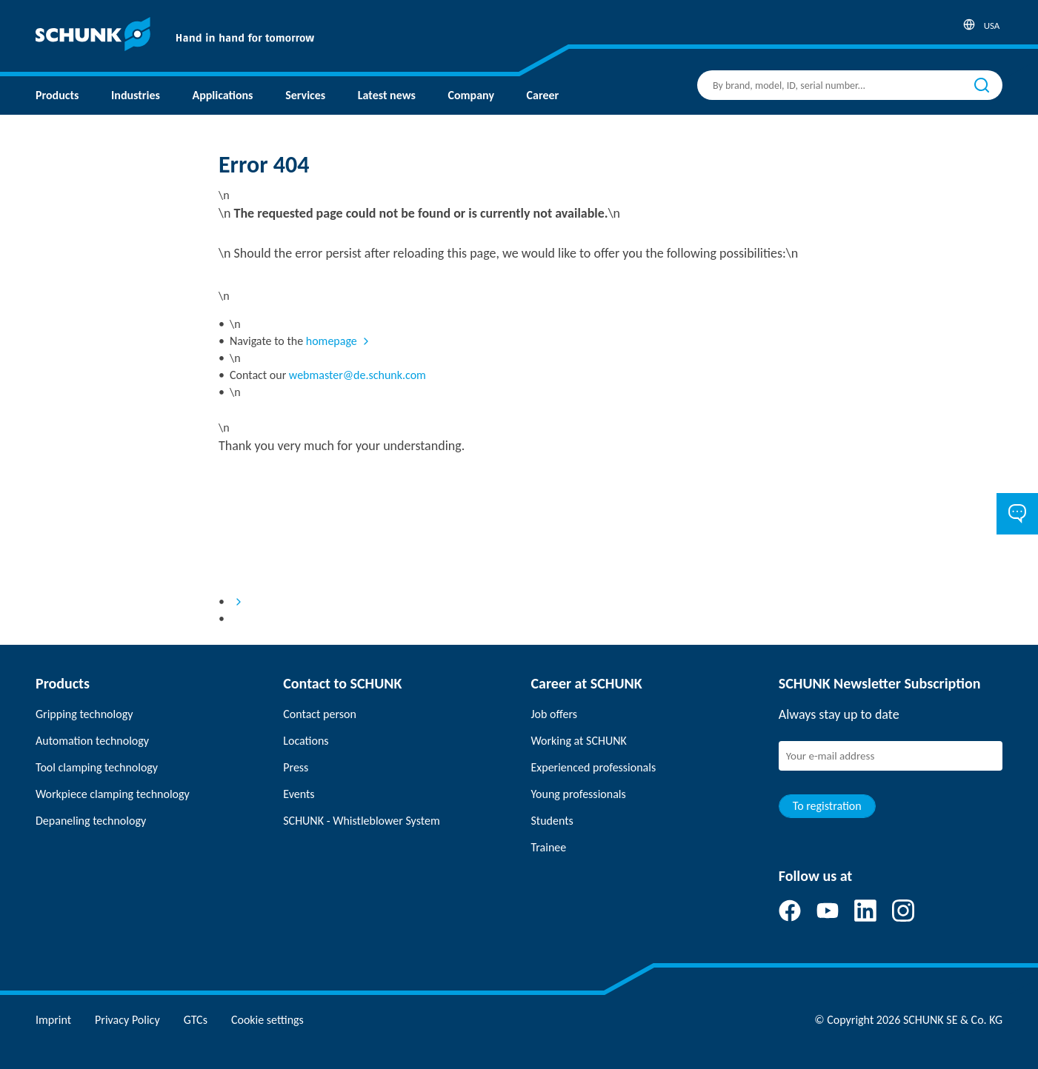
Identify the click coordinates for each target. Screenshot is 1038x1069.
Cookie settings (267, 1020)
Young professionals (578, 794)
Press (295, 767)
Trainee (549, 847)
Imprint (53, 1020)
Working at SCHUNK (579, 741)
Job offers (554, 714)
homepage (331, 341)
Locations (305, 741)
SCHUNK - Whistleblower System (361, 821)
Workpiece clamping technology (113, 794)
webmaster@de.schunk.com (357, 375)
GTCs (195, 1020)
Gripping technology (84, 714)
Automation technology (92, 741)
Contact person (319, 714)
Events (298, 794)
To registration (827, 806)
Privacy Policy (127, 1020)
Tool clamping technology (97, 767)
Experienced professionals (593, 767)
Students (552, 821)
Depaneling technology (91, 821)
